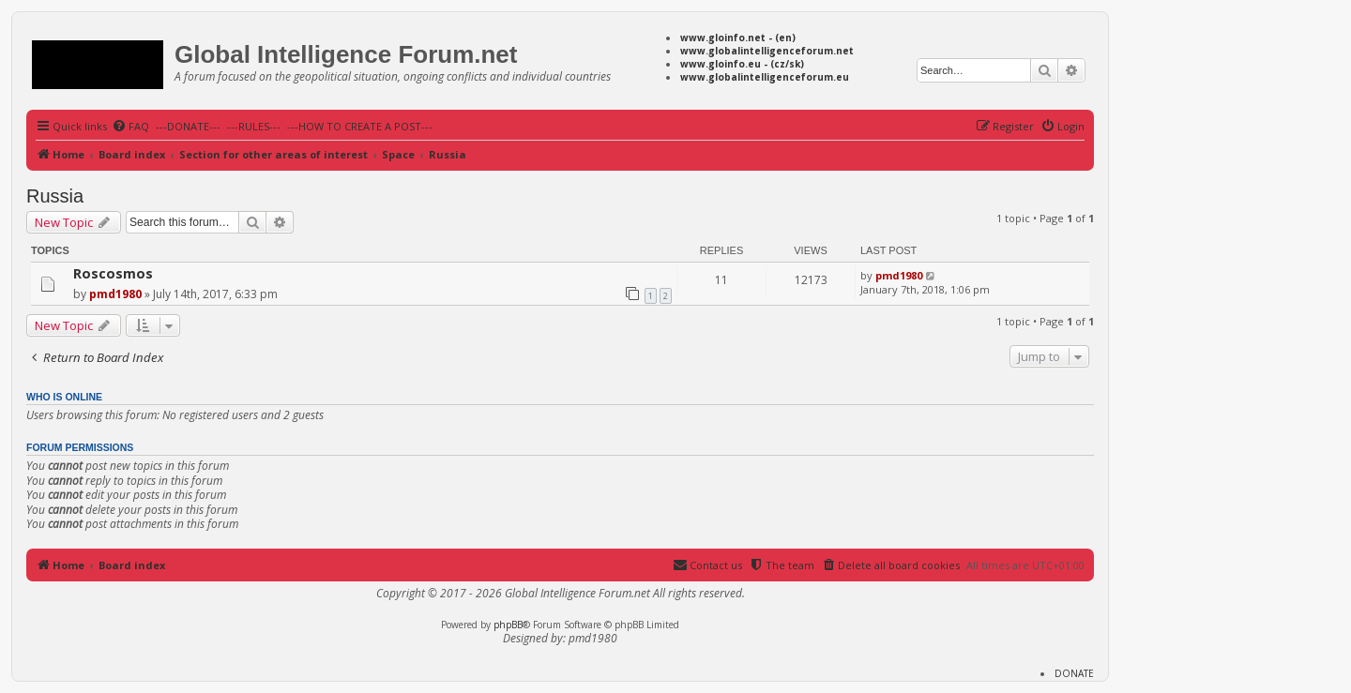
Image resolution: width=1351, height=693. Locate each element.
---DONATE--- (188, 126)
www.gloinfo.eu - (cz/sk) (742, 63)
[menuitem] (130, 126)
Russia (54, 196)
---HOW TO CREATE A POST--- (360, 126)
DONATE (1074, 673)
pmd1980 (115, 294)
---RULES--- (254, 126)
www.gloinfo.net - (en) (738, 37)
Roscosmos (113, 273)
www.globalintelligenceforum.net (767, 50)
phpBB (508, 624)
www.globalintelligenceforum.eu (764, 76)
